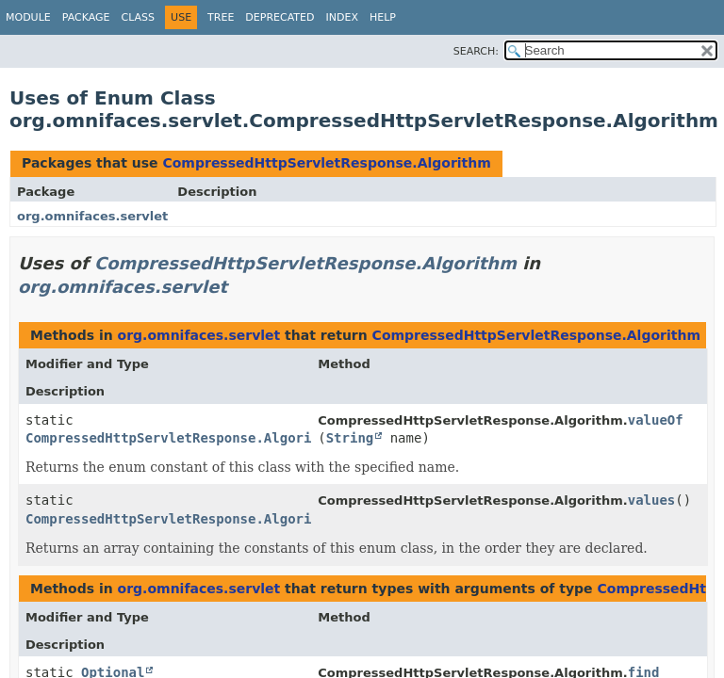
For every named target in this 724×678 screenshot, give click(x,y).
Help (383, 17)
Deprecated (279, 17)
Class (139, 17)
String (350, 437)
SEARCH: (476, 51)
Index (341, 17)
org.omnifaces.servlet (92, 216)
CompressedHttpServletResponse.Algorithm (326, 162)
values (652, 500)
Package (86, 17)
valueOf (655, 420)
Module (28, 17)
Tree (220, 17)
